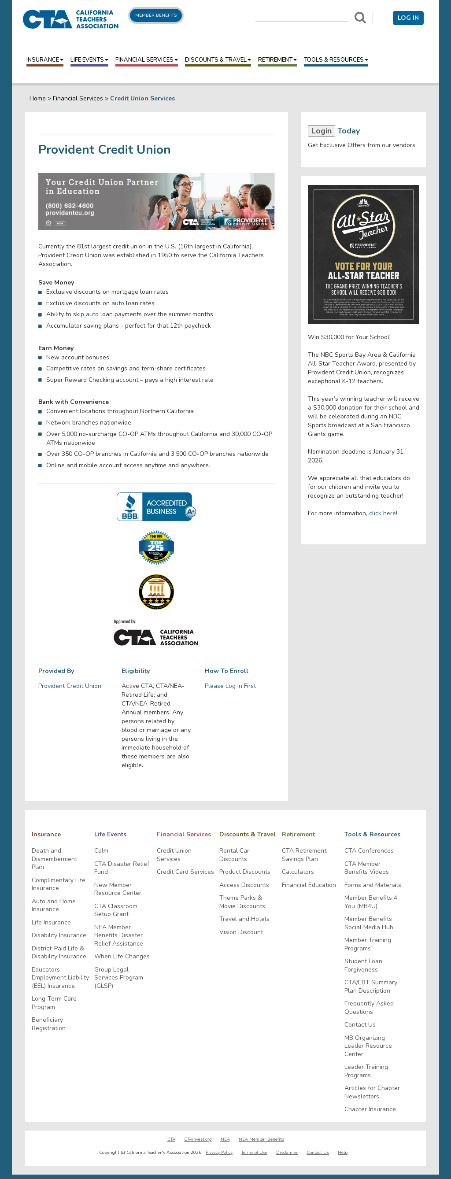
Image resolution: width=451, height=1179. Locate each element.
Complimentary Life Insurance (58, 884)
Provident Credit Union (69, 686)
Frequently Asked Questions (369, 1008)
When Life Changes (122, 957)
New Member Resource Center (117, 889)
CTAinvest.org (198, 1139)
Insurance (44, 60)
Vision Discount (241, 932)
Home (38, 98)
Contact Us (360, 1025)
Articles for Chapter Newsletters (372, 1092)
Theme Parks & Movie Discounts (242, 902)
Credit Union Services (174, 855)
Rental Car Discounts (234, 855)
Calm (101, 851)
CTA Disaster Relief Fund (121, 868)
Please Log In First (230, 686)
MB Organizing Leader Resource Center (368, 1046)
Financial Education (309, 885)
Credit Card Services (185, 872)
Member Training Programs (367, 944)
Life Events (89, 60)
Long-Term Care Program (54, 1003)
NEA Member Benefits (261, 1139)
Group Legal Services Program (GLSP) (118, 978)
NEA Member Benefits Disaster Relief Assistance (118, 936)
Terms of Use (254, 1152)
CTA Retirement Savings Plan (304, 855)
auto (117, 303)
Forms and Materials (372, 885)
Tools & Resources (336, 60)
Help (342, 1152)
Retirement (277, 60)
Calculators (298, 872)
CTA (171, 1139)
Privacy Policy (219, 1152)
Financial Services (146, 60)
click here (382, 513)
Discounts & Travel (218, 60)
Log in (408, 18)
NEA (225, 1139)
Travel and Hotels (244, 919)
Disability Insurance (59, 935)
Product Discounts (244, 872)
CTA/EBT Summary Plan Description (370, 987)
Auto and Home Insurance (54, 906)
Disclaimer (287, 1152)
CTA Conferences (369, 851)
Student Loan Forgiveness (363, 965)
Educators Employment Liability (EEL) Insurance (60, 978)
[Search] (360, 17)
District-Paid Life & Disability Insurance (59, 953)
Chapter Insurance (370, 1109)
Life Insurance (51, 923)
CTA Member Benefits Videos (366, 868)
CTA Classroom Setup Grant (115, 910)
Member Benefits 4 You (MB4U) (370, 902)
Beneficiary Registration (49, 1024)
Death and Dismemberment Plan (54, 859)
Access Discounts (244, 885)
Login (321, 131)
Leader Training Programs (366, 1071)
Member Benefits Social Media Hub (368, 923)
